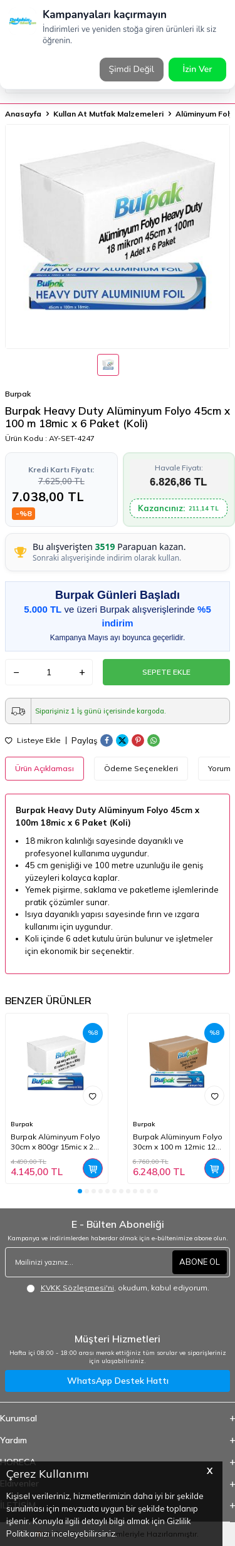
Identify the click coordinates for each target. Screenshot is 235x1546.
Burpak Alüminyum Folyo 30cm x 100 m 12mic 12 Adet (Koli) (177, 1142)
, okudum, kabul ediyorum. (117, 1288)
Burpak (18, 393)
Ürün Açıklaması (44, 768)
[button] (80, 1191)
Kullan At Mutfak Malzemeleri (108, 113)
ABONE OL (199, 1262)
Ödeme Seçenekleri (141, 768)
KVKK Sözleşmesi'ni (77, 1287)
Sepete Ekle (166, 672)
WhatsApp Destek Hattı (118, 1380)
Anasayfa (23, 113)
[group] (117, 236)
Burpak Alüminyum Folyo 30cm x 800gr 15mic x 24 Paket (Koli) (55, 1142)
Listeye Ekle (33, 740)
